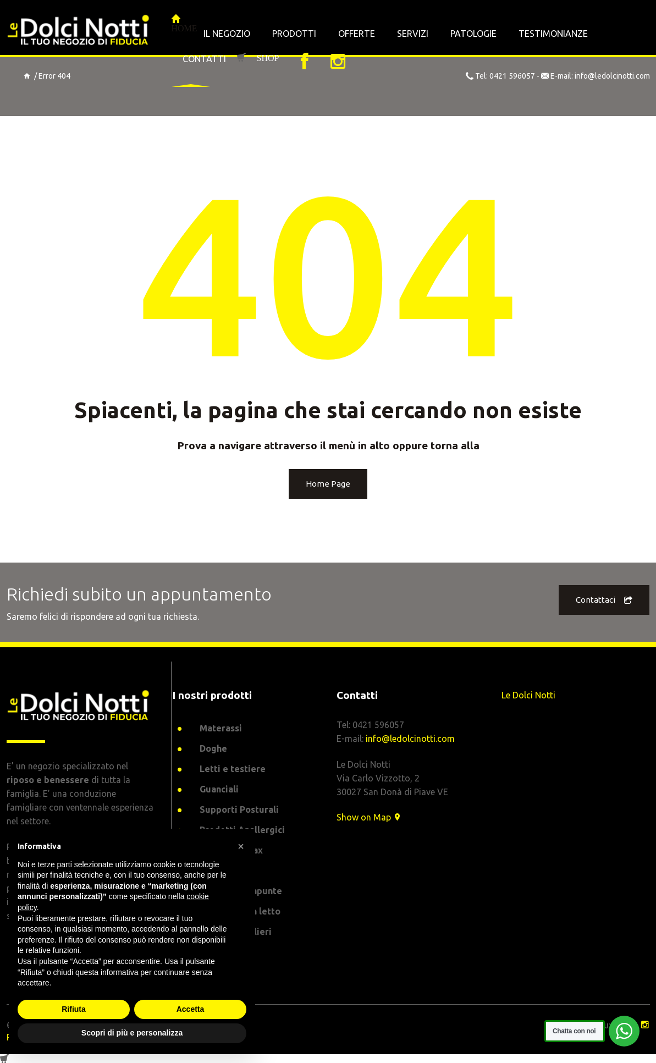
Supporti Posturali (239, 809)
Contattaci (604, 600)
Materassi (221, 728)
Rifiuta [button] (74, 1009)
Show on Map (369, 817)
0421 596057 (512, 75)
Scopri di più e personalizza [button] (132, 1032)
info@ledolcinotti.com (612, 75)
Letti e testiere (233, 769)
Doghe (213, 748)
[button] (241, 846)
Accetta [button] (191, 1009)
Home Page (328, 483)
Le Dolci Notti (528, 695)
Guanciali (219, 789)
